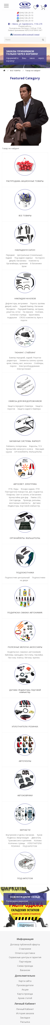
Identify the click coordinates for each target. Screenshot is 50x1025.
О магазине (25, 948)
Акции (25, 989)
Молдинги (10, 309)
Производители (25, 985)
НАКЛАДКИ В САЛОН (25, 250)
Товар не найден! (32, 70)
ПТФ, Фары (13, 489)
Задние (9, 258)
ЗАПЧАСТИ (25, 830)
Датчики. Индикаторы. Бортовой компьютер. (25, 690)
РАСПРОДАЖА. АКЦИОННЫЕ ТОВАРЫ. (25, 181)
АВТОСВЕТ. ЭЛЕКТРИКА (25, 484)
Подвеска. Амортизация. (18, 837)
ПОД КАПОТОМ (30, 846)
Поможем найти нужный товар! (25, 34)
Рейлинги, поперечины (16, 446)
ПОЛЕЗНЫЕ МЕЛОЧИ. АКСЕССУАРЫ (25, 647)
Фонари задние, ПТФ (30, 489)
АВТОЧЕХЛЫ (25, 761)
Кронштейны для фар (18, 497)
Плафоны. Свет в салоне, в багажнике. (24, 494)
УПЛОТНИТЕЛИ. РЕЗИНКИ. (25, 726)
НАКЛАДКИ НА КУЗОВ (25, 298)
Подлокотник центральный (17, 577)
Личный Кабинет (25, 1009)
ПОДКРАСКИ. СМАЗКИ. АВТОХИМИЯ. (25, 612)
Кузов (39, 835)
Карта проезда (25, 993)
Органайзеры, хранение (17, 263)
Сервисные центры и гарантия (25, 957)
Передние (10, 255)
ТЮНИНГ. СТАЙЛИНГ (25, 352)
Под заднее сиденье (23, 258)
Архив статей (25, 998)
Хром (24, 266)
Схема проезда (25, 965)
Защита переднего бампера (20, 406)
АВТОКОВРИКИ (25, 795)
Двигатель (36, 837)
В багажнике (36, 263)
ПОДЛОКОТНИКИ (25, 572)
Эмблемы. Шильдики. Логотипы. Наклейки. (24, 655)
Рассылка (25, 1021)
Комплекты (34, 260)
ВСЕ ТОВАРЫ (15, 70)
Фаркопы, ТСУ (35, 446)
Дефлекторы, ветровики (16, 303)
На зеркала (28, 312)
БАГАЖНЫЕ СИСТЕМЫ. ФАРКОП (25, 441)
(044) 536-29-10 (26, 12)
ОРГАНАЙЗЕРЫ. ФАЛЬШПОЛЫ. (28, 452)
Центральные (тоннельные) (29, 255)
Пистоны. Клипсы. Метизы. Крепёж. (24, 657)
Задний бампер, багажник (31, 306)
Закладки (25, 1017)
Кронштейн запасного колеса (19, 449)
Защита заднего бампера (29, 409)
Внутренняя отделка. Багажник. (20, 835)
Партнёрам (25, 961)
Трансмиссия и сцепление (19, 840)
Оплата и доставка (25, 953)
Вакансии (25, 970)
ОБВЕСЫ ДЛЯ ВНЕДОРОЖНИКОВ (25, 401)
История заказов (25, 1013)
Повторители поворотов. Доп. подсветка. (24, 491)
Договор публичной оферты (25, 944)
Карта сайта (25, 981)
